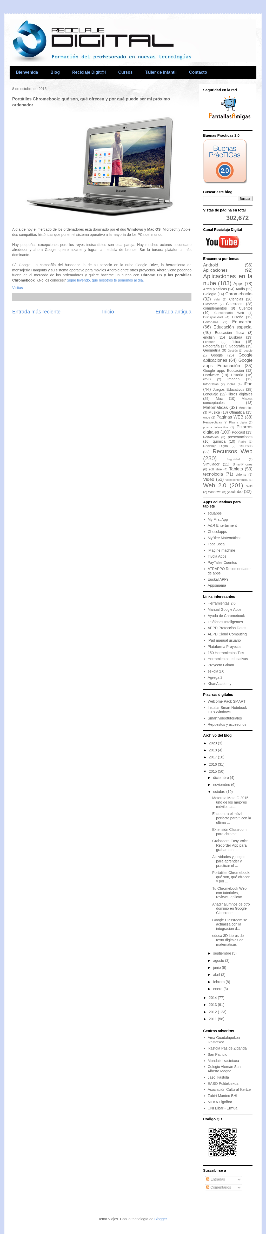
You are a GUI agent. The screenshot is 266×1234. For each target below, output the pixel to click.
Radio (242, 441)
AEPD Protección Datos (227, 628)
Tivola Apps (217, 556)
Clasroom (210, 304)
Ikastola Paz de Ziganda (227, 1048)
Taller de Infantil (161, 72)
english (209, 337)
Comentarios (218, 1187)
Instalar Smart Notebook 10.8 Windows (227, 709)
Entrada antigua (173, 311)
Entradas (215, 1179)
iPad (248, 383)
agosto (219, 960)
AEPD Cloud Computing (227, 634)
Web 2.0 (214, 485)
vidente (241, 474)
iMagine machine (221, 550)
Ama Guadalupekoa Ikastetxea (224, 1040)
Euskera (235, 337)
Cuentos (245, 308)
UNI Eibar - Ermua (222, 1108)
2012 (213, 1012)
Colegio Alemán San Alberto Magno (224, 1069)
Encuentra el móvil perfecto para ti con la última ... (231, 818)
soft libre (215, 469)
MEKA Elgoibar (220, 1102)
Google (217, 355)
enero (218, 989)
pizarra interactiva (215, 427)
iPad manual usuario (224, 640)
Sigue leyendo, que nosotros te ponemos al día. (105, 280)
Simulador (211, 464)
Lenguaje (210, 394)
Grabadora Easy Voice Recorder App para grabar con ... (230, 845)
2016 (213, 764)
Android (210, 265)
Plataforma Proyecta (224, 647)
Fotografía (211, 346)
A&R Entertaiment (222, 525)
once (206, 417)
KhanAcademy (219, 684)
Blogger (160, 1219)
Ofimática (237, 412)
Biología (209, 294)
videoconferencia (236, 479)
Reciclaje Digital (216, 446)
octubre (219, 792)
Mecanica (245, 408)
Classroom (234, 304)
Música (214, 412)
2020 (213, 743)
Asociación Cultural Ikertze (229, 1089)
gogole (248, 350)
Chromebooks (238, 293)
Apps (238, 283)
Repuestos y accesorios (227, 724)
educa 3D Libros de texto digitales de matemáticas (228, 940)
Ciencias (236, 299)
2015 (213, 771)
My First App (218, 519)
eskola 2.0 (216, 671)
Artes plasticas (215, 289)
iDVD (207, 379)
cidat (217, 299)
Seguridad (233, 459)
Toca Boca (216, 544)
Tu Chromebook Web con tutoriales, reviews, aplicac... (229, 892)
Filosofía (209, 342)
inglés (231, 384)
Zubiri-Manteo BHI (222, 1096)
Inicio (108, 311)
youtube (235, 491)
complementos (215, 308)
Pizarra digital (238, 422)
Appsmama (217, 585)
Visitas (17, 288)
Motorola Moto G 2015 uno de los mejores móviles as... (230, 802)
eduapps (215, 513)
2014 (213, 998)
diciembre (221, 778)
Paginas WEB (229, 417)
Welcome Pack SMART (227, 701)
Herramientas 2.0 (222, 603)
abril (217, 974)
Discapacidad (213, 317)
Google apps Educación (223, 370)
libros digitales (240, 394)
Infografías (211, 384)
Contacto (198, 72)
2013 (213, 1005)
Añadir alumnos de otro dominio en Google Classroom (231, 908)
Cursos (125, 72)
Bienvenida (27, 72)
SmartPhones (242, 464)
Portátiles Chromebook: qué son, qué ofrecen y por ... (231, 876)
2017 (213, 757)
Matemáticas (215, 407)
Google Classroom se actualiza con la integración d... (229, 924)
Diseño (237, 317)
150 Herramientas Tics (226, 653)
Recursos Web (232, 451)
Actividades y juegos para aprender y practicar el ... (228, 861)
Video (208, 479)
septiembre (222, 953)
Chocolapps (217, 532)
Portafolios (211, 437)
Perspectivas (212, 422)
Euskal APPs (218, 579)
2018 (213, 750)
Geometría (211, 350)
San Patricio (217, 1054)
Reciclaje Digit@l (89, 72)
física (235, 342)
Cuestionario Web (229, 313)
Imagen (234, 379)
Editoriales (210, 322)
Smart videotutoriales (225, 718)
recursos (245, 446)
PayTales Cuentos (222, 562)
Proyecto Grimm (221, 665)
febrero (219, 982)
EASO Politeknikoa (223, 1083)
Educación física (229, 333)
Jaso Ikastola (218, 1077)
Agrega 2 (215, 677)
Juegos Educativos (228, 389)
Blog (55, 72)
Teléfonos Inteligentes (225, 622)
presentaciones (240, 437)
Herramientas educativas (228, 659)
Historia (237, 375)
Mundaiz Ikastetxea (223, 1061)
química (219, 441)
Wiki (249, 486)
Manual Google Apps (225, 609)
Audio (240, 289)
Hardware (211, 375)
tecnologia (213, 474)
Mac (219, 398)
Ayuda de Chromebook (226, 616)
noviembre (222, 785)
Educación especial (233, 327)
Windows (214, 492)
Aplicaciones (215, 270)
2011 (213, 1019)
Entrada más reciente (36, 311)
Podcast (238, 432)
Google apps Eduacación (227, 363)
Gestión (233, 350)
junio (217, 967)
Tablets (236, 469)
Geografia (237, 346)
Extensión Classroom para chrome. (229, 831)
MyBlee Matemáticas (225, 538)
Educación (242, 321)
